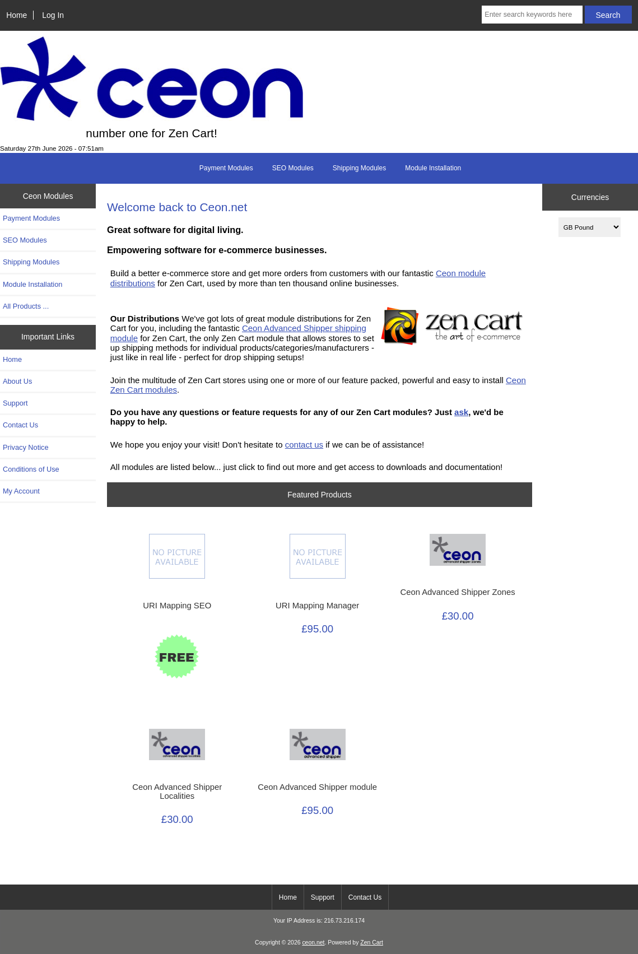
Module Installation (433, 168)
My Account (21, 491)
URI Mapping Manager (317, 605)
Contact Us (20, 425)
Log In (53, 15)
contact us (304, 444)
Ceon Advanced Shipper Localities (177, 792)
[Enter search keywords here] (532, 15)
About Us (17, 381)
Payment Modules (226, 168)
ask (461, 412)
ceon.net (313, 942)
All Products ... (26, 306)
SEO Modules (293, 168)
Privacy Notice (25, 447)
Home (16, 15)
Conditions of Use (31, 469)
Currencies (590, 197)
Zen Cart (371, 942)
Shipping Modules (359, 168)
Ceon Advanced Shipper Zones (457, 592)
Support (15, 403)
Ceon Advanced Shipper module (317, 787)
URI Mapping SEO (177, 605)
